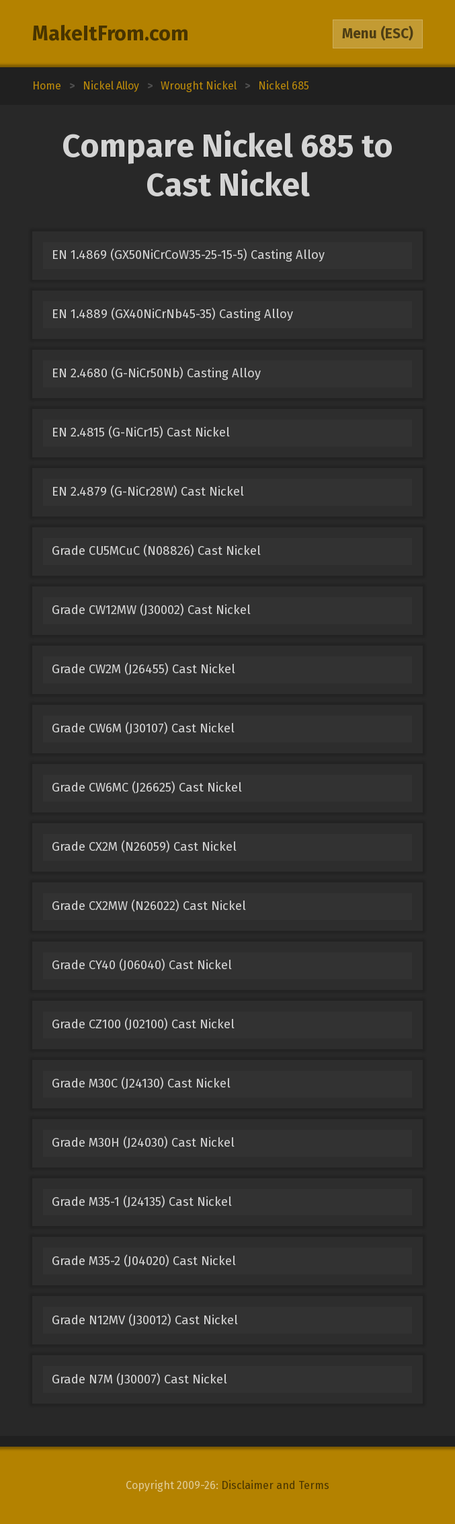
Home (46, 85)
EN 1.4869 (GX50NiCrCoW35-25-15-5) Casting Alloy (188, 254)
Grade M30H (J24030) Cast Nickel (143, 1142)
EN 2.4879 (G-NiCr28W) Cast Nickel (148, 491)
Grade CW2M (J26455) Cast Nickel (143, 669)
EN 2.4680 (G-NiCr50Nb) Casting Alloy (156, 373)
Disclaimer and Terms (275, 1485)
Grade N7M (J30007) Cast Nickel (139, 1379)
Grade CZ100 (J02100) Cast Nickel (143, 1024)
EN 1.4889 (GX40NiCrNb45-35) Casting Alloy (172, 314)
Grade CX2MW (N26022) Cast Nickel (149, 906)
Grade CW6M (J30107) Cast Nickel (143, 728)
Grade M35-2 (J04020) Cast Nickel (144, 1261)
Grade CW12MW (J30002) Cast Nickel (151, 610)
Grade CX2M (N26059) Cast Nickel (144, 846)
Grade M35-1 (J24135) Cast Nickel (142, 1201)
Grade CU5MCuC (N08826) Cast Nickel (156, 550)
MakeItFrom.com (110, 34)
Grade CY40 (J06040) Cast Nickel (142, 965)
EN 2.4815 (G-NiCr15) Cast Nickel (141, 432)
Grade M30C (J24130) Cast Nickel (141, 1083)
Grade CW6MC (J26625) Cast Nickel (147, 787)
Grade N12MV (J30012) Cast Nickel (145, 1320)
